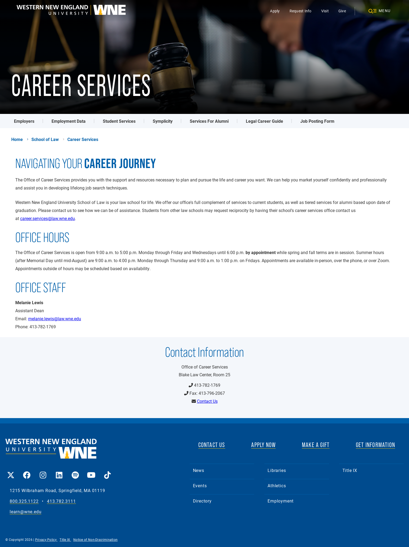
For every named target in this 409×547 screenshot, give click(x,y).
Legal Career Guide (264, 121)
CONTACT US (211, 444)
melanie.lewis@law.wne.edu (54, 318)
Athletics (277, 485)
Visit (325, 10)
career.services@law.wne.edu (47, 218)
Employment (281, 501)
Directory (202, 501)
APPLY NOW (263, 444)
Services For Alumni (209, 121)
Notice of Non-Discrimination (95, 539)
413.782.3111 (61, 501)
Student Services (119, 121)
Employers (24, 121)
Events (200, 485)
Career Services (82, 139)
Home (17, 139)
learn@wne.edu (25, 511)
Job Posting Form (317, 121)
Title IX (349, 470)
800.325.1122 (24, 501)
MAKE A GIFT (316, 444)
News (198, 470)
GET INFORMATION (375, 444)
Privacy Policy (46, 539)
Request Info (301, 10)
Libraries (277, 470)
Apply (275, 10)
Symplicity (163, 121)
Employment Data (69, 121)
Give (342, 10)
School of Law (45, 139)
